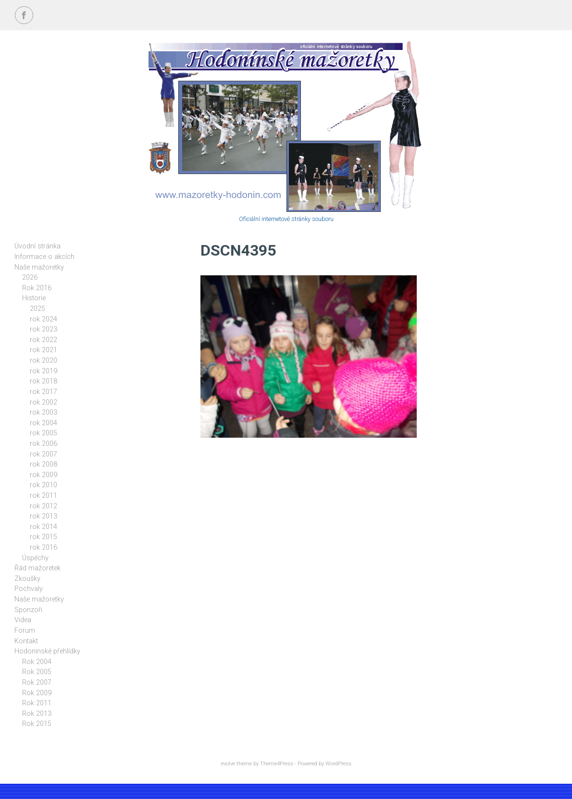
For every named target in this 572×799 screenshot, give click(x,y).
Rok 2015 (36, 724)
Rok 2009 (36, 693)
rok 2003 (43, 412)
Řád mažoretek (37, 568)
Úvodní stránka (37, 246)
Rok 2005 (36, 672)
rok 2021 (43, 350)
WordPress (338, 764)
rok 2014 (43, 527)
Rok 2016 (36, 288)
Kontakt (26, 641)
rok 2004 (43, 423)
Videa (22, 620)
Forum (24, 631)
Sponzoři (28, 610)
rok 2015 (43, 537)
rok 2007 (43, 454)
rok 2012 (43, 506)
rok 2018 (43, 381)
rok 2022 (43, 340)
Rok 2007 (36, 682)
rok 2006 (43, 444)
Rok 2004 (36, 662)
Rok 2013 (36, 714)
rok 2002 (43, 402)
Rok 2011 (36, 703)
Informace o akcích (44, 257)
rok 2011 (43, 496)
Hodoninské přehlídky (47, 651)
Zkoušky (27, 579)
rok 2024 (43, 319)
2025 (37, 309)
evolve (228, 764)
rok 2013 (43, 516)
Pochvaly (28, 589)
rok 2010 (43, 485)
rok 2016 (43, 547)
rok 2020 (43, 360)
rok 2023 (43, 329)
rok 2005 (43, 433)
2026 (29, 277)
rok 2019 (43, 371)
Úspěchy (35, 558)
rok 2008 (43, 464)
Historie (34, 298)
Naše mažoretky (39, 267)
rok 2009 (43, 475)
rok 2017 (43, 392)
